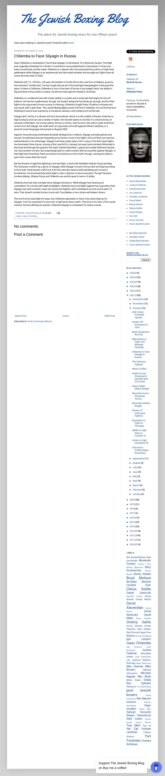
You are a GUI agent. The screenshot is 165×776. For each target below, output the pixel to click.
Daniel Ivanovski (137, 189)
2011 (132, 540)
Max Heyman (134, 666)
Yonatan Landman (138, 196)
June (135, 472)
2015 (132, 522)
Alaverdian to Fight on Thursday (138, 423)
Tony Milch (133, 725)
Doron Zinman (136, 220)
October (137, 308)
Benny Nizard (136, 204)
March (136, 485)
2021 (132, 295)
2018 (132, 508)
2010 (132, 544)
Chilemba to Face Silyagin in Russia (141, 354)
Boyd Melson (138, 578)
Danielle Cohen (136, 237)
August (137, 463)
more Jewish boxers (139, 224)
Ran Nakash (144, 698)
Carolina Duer (138, 585)
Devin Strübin (136, 212)
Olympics (131, 686)
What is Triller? (139, 369)
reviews (131, 702)
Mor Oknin (144, 676)
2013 (132, 531)
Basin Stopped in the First (140, 333)
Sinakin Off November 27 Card (140, 325)
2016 (132, 517)
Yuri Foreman (138, 738)
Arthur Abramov (134, 567)
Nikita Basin (133, 680)
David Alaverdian (137, 181)
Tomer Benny (143, 722)
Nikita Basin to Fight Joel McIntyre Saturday (139, 343)
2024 (132, 282)
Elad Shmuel (132, 632)
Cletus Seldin (135, 208)
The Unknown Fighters (139, 363)
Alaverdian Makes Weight (141, 404)
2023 (132, 286)
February (137, 489)
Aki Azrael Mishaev (136, 557)
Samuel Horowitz (138, 712)
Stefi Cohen (134, 718)
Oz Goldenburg (144, 686)
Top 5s (147, 725)
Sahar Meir (145, 709)
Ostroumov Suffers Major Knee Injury (140, 450)
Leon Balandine (143, 656)
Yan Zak (133, 216)
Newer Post (21, 316)
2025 (132, 277)
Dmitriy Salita (138, 622)
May (135, 476)
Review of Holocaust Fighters (138, 413)
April (135, 480)
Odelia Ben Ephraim (139, 240)
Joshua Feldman (137, 185)
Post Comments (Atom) (40, 321)
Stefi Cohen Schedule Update (138, 315)
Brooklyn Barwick (138, 233)
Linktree (130, 66)
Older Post (109, 316)
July (135, 467)
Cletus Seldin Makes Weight (140, 387)
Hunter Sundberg (143, 636)
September (138, 458)
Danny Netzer (143, 599)
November (138, 303)
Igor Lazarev (138, 639)
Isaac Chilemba (29, 216)
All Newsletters (134, 116)
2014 (132, 526)
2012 (132, 535)
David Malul (135, 200)
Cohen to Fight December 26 (140, 441)
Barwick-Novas (134, 82)
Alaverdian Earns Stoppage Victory (140, 396)
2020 (132, 499)
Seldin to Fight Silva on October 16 (139, 433)
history (130, 635)
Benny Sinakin (142, 574)
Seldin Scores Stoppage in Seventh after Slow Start (140, 377)
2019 (132, 504)
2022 (132, 290)
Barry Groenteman (138, 569)
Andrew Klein (144, 564)
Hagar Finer (145, 632)
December (138, 299)
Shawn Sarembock (138, 715)
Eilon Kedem (144, 629)
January (137, 494)
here (71, 43)
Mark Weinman (143, 663)
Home (65, 316)
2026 (132, 273)
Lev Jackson (135, 192)
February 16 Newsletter (138, 100)
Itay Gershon (134, 647)
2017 (132, 513)
